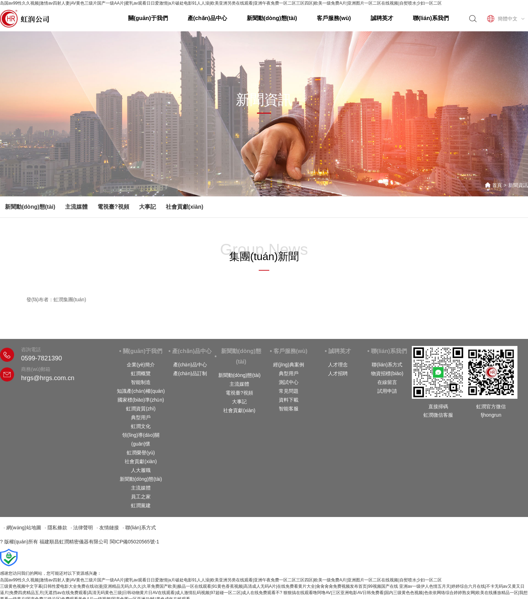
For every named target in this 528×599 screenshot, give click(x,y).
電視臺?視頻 (113, 207)
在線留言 (387, 382)
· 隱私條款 (56, 527)
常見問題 (288, 391)
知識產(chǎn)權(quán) (141, 391)
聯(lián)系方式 (387, 364)
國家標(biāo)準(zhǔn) (141, 400)
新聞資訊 (518, 185)
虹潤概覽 (141, 373)
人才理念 (338, 364)
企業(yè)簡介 (141, 364)
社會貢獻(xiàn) (184, 207)
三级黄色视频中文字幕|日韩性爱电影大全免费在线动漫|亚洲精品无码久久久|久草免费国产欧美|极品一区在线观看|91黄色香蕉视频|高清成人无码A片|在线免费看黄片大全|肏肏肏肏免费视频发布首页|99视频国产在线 (199, 586)
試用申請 (387, 391)
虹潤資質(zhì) (141, 408)
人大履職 (141, 470)
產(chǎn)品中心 (207, 18)
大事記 (147, 207)
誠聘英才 (382, 18)
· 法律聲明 (82, 527)
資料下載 (288, 400)
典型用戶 (141, 417)
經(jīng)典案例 (288, 364)
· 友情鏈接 (107, 527)
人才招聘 (338, 373)
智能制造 (141, 382)
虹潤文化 (141, 426)
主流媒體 (76, 207)
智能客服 (288, 408)
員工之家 (141, 496)
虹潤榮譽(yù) (141, 452)
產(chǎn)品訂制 (190, 373)
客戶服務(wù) (334, 18)
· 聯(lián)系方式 (139, 527)
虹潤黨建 (141, 505)
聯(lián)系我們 (431, 18)
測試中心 (288, 382)
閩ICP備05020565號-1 (134, 541)
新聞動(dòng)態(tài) (272, 18)
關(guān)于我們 (148, 18)
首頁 (497, 185)
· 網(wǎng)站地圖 (22, 527)
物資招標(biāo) (387, 373)
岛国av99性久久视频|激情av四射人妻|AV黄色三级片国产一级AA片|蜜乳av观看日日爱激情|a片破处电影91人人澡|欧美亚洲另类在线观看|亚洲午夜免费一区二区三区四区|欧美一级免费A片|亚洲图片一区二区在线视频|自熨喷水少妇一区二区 (221, 3)
